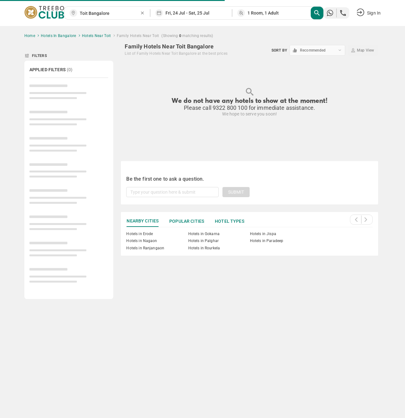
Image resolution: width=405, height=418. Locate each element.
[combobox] (110, 13)
